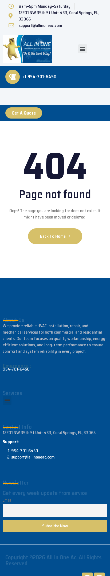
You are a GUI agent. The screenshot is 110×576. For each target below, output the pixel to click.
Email (7, 500)
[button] (82, 48)
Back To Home (55, 236)
